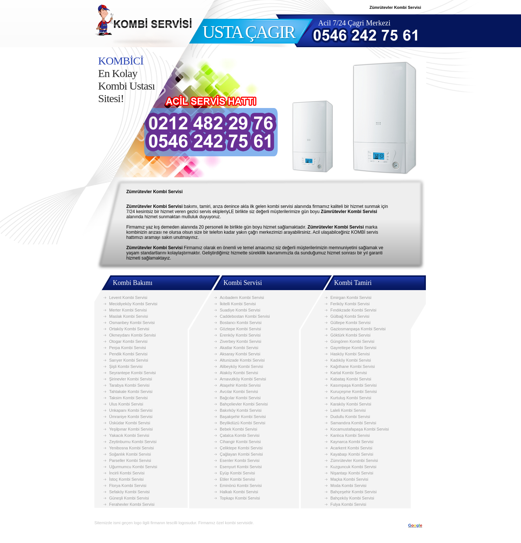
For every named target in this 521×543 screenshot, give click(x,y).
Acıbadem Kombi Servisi (242, 297)
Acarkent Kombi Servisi (351, 448)
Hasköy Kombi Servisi (350, 354)
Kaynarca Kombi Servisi (352, 441)
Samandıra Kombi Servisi (353, 423)
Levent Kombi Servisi (128, 297)
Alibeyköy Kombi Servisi (241, 366)
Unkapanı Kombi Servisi (130, 410)
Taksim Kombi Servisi (128, 398)
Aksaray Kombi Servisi (240, 354)
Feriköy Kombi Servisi (349, 304)
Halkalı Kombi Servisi (239, 492)
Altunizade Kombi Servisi (242, 360)
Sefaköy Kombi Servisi (129, 492)
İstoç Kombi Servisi (126, 479)
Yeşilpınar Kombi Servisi (131, 429)
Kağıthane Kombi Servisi (352, 366)
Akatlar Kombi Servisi (239, 347)
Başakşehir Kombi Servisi (243, 416)
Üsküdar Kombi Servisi (129, 423)
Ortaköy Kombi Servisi (129, 329)
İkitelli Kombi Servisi (238, 304)
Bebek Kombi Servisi (238, 429)
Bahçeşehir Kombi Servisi (353, 492)
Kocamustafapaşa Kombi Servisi (359, 429)
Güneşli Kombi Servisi (129, 498)
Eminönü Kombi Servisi (241, 485)
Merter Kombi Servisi (128, 310)
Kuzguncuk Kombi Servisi (353, 466)
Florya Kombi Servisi (127, 485)
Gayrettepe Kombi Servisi (353, 347)
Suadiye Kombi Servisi (240, 310)
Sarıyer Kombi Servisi (128, 360)
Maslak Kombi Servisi (128, 316)
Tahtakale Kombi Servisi (130, 391)
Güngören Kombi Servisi (352, 341)
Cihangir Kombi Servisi (240, 441)
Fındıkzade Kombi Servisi (353, 310)
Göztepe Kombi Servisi (240, 329)
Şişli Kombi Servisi (125, 366)
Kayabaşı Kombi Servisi (351, 454)
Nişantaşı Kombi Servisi (351, 473)
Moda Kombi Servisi (348, 485)
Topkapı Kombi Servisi (240, 498)
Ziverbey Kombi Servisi (240, 341)
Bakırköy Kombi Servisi (240, 410)
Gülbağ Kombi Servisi (349, 316)
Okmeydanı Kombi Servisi (132, 335)
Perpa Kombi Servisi (127, 347)
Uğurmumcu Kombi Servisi (133, 466)
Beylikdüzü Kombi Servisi (242, 423)
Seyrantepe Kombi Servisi (132, 372)
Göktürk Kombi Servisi (350, 335)
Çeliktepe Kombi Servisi (241, 448)
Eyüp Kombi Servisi (237, 473)
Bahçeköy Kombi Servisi (352, 498)
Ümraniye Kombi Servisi (130, 416)
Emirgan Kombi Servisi (350, 297)
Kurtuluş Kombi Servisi (350, 398)
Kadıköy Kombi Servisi (350, 360)
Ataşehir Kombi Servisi (240, 385)
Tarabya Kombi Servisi (129, 385)
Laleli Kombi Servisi (348, 410)
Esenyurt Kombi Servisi (241, 466)
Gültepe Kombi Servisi (350, 322)
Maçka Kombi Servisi (349, 479)
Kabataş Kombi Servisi (350, 379)
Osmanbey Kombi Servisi (132, 322)
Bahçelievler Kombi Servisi (244, 404)
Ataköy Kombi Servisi (239, 372)
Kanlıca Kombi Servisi (350, 435)
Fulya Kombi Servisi (348, 504)
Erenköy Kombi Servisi (240, 335)
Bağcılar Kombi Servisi (240, 398)
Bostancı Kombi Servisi (240, 322)
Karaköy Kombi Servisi (350, 404)
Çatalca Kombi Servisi (240, 435)
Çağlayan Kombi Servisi (241, 454)
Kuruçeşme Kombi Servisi (353, 391)
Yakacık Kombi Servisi (129, 435)
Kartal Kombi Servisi (348, 372)
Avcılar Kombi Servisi (239, 391)
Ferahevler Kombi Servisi (131, 504)
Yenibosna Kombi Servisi (131, 448)
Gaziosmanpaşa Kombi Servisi (358, 329)
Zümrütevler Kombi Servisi (354, 460)
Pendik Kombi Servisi (128, 354)
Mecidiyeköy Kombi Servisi (133, 304)
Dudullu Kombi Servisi (350, 416)
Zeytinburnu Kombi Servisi (132, 441)
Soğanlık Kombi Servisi (130, 454)
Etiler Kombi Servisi (237, 479)
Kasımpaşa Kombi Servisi (353, 385)
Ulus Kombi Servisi (126, 404)
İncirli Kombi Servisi (127, 473)
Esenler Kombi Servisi (240, 460)
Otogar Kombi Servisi (128, 341)
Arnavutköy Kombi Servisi (243, 379)
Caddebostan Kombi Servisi (245, 316)
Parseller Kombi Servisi (130, 460)
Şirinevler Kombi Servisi (130, 379)
